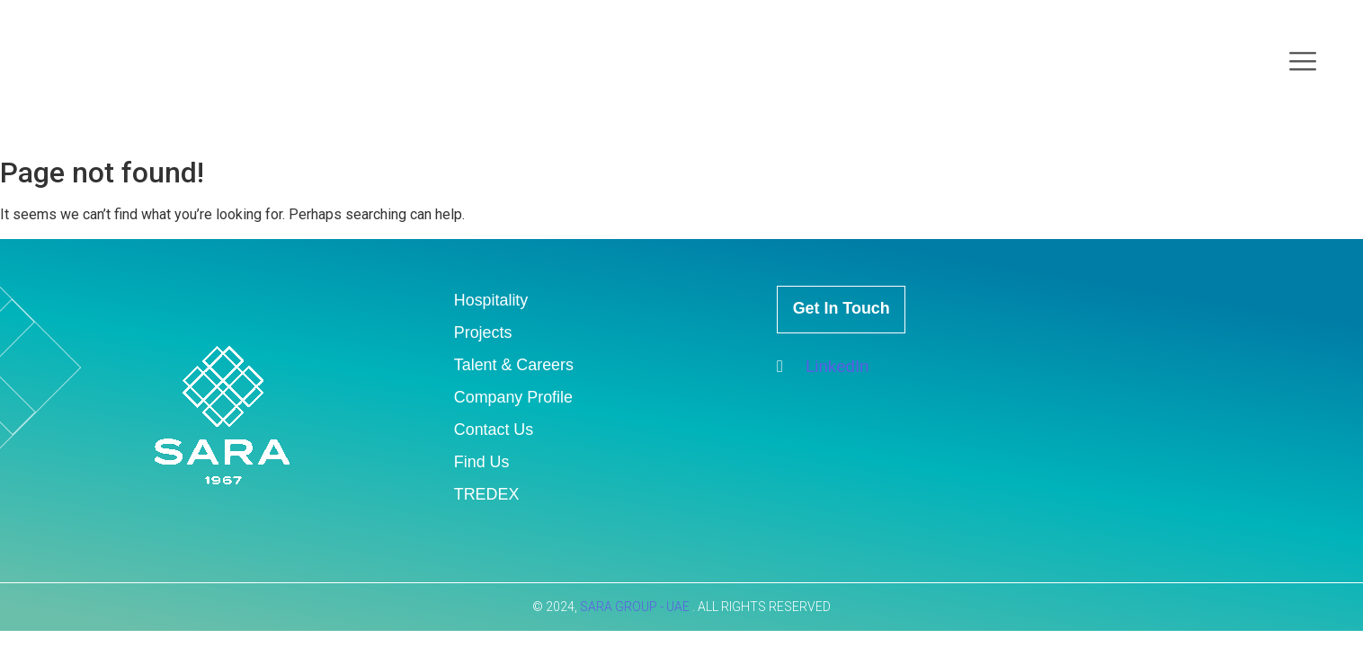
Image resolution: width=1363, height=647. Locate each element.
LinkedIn (825, 373)
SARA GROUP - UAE (636, 606)
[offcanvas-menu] (1303, 63)
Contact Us (496, 429)
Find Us (483, 461)
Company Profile (517, 396)
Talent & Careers (518, 364)
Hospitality (493, 299)
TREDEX (488, 493)
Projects (485, 332)
